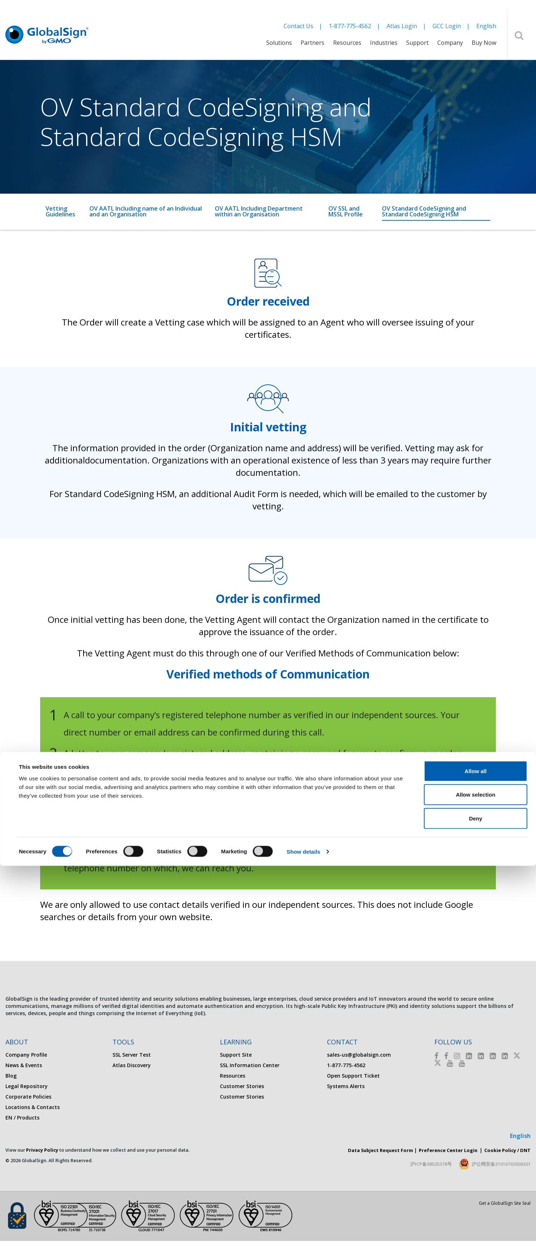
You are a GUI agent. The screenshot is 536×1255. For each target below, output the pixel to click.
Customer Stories (242, 1086)
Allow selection (475, 1184)
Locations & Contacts (32, 1107)
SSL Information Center (250, 1065)
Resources (347, 43)
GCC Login (447, 26)
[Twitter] (517, 1056)
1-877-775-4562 (350, 26)
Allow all (476, 1160)
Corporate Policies (28, 1096)
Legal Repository (26, 1086)
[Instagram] (457, 1056)
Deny (475, 1207)
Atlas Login (402, 26)
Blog (11, 1075)
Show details (303, 1241)
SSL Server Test (131, 1054)
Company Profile (26, 1054)
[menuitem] (279, 47)
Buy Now (484, 43)
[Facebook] (436, 1056)
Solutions (279, 43)
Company (450, 43)
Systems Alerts (346, 1086)
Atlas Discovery (131, 1065)
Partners (312, 43)
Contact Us (298, 26)
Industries (383, 43)
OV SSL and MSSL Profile (345, 211)
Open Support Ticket (353, 1075)
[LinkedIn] (469, 1056)
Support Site (236, 1054)
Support (417, 43)
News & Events (23, 1065)
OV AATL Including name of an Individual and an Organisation (145, 211)
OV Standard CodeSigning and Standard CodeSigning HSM (424, 211)
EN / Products (22, 1117)
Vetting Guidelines (60, 211)
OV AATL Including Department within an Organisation (259, 211)
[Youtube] (450, 1063)
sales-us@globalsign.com (359, 1054)
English (486, 26)
